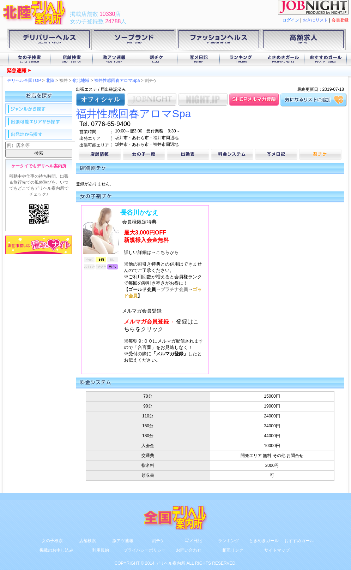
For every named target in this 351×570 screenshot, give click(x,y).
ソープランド (134, 40)
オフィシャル (100, 99)
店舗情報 (100, 154)
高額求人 (303, 40)
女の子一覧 (144, 154)
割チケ (156, 59)
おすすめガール (325, 59)
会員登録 (340, 20)
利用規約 (100, 550)
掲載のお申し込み (56, 550)
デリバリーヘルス (49, 40)
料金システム (232, 154)
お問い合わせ (188, 550)
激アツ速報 (114, 59)
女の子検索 (29, 59)
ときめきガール (283, 59)
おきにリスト (315, 20)
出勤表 (188, 154)
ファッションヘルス (218, 40)
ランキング (241, 59)
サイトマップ (277, 550)
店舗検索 (71, 59)
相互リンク (232, 550)
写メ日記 (198, 59)
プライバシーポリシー (144, 550)
